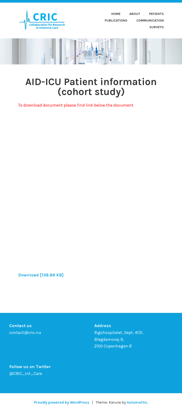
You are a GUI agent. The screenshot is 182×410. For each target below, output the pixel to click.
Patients (156, 14)
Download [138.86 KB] (41, 275)
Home (116, 14)
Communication (150, 20)
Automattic (137, 402)
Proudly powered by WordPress (61, 402)
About (134, 14)
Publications (116, 20)
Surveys (156, 27)
